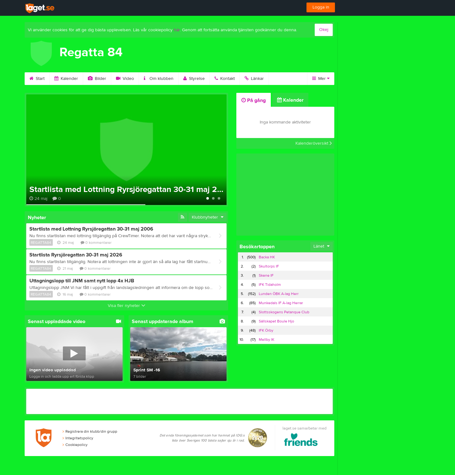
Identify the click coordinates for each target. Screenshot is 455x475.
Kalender (66, 78)
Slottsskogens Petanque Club (284, 312)
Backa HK (267, 257)
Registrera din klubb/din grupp (90, 431)
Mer (321, 78)
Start (37, 78)
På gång (253, 100)
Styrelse (194, 78)
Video (125, 78)
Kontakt (225, 78)
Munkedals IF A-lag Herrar (281, 302)
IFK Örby (266, 330)
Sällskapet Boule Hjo (276, 321)
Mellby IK (266, 339)
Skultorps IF (269, 266)
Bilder (97, 78)
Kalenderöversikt (313, 143)
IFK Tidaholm (270, 284)
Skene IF (266, 275)
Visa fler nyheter (126, 306)
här (177, 30)
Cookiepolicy (75, 444)
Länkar (254, 78)
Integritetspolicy (78, 438)
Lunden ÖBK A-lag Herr (279, 293)
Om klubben (158, 78)
